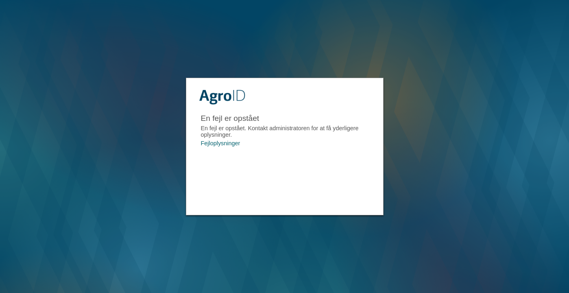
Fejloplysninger (220, 143)
